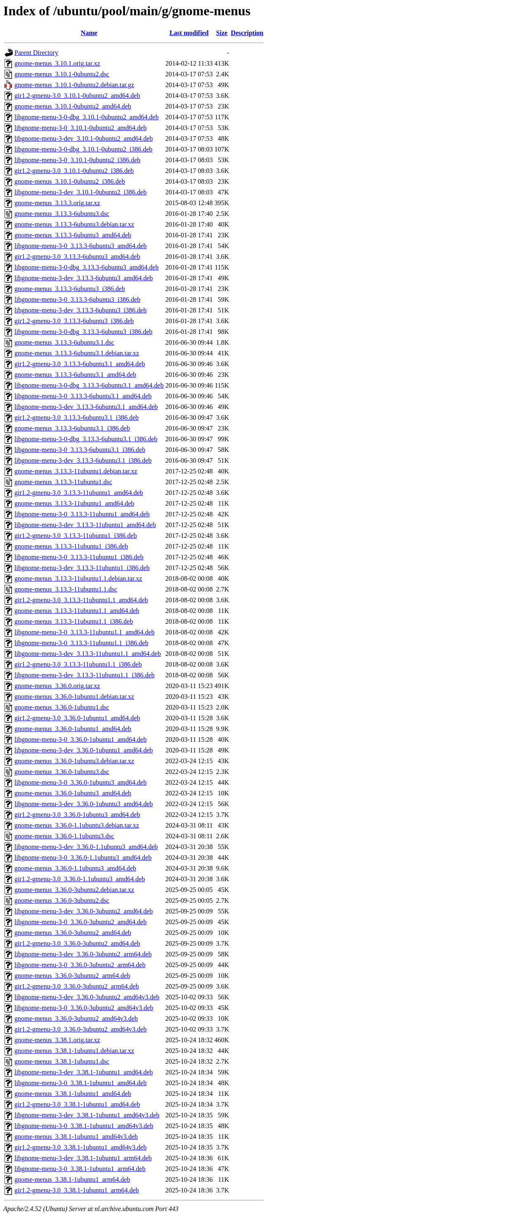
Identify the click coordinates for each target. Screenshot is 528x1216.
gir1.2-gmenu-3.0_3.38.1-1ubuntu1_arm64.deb (76, 1190)
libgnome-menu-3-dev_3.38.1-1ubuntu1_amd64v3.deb (87, 1115)
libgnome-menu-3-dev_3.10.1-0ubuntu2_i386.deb (80, 192)
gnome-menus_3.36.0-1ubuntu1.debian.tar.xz (74, 696)
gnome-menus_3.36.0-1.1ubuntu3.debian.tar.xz (76, 825)
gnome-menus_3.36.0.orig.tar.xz (57, 685)
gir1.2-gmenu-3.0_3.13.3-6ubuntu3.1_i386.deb (76, 417)
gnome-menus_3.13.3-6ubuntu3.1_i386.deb (72, 428)
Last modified (189, 32)
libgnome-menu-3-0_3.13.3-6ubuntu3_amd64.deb (80, 245)
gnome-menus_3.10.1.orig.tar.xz (57, 63)
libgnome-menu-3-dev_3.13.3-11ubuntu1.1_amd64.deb (87, 653)
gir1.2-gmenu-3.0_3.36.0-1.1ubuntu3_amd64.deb (79, 878)
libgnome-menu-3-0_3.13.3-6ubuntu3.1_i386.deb (79, 449)
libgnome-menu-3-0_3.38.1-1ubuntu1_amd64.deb (80, 1082)
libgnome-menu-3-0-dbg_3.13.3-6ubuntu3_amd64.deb (86, 267)
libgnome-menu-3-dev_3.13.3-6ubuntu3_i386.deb (80, 310)
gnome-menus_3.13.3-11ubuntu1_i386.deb (71, 546)
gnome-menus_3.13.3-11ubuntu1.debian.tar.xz (75, 471)
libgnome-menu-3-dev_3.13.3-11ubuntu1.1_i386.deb (84, 675)
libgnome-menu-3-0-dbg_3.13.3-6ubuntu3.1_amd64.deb (89, 385)
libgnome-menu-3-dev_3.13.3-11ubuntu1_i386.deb (82, 567)
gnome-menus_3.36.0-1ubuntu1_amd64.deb (72, 728)
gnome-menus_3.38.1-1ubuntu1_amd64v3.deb (76, 1136)
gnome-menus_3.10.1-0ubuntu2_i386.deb (69, 181)
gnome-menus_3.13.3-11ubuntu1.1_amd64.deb (76, 610)
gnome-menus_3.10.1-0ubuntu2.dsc (61, 74)
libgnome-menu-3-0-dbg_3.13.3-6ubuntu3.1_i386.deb (86, 438)
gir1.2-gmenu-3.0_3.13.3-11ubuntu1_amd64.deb (78, 492)
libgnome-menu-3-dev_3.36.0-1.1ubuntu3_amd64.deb (86, 846)
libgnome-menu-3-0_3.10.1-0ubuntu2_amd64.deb (80, 127)
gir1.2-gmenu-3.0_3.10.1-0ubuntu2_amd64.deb (77, 95)
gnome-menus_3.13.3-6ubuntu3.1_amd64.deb (75, 374)
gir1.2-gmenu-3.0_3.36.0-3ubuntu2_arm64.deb (76, 986)
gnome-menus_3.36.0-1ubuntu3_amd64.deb (72, 793)
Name (89, 32)
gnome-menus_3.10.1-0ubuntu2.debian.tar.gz (74, 84)
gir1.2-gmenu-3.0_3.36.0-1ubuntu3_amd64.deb (77, 814)
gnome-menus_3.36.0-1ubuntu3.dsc (61, 771)
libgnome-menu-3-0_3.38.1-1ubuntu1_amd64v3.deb (83, 1125)
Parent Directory (36, 52)
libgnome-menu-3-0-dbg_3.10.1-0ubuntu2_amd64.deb (86, 117)
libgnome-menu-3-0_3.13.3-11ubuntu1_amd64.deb (82, 514)
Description (247, 32)
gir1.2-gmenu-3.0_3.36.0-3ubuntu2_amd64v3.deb (80, 1029)
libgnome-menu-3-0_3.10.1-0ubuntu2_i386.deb (77, 159)
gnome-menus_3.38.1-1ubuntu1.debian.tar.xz (74, 1050)
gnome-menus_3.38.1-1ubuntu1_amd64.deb (72, 1093)
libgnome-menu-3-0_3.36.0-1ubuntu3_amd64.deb (80, 782)
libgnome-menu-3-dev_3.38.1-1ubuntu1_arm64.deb (83, 1158)
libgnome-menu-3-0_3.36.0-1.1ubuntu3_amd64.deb (82, 857)
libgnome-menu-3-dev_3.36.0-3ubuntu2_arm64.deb (83, 954)
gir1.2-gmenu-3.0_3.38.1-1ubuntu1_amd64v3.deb (80, 1147)
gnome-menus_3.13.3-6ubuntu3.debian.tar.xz (74, 224)
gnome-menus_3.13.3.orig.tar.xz (57, 202)
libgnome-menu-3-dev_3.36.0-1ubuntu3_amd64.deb (83, 803)
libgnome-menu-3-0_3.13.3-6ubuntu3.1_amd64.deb (82, 396)
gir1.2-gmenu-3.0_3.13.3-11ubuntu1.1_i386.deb (78, 664)
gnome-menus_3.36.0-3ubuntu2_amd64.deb (72, 932)
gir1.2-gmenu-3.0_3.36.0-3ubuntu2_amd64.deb (77, 943)
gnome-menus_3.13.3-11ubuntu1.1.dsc (65, 589)
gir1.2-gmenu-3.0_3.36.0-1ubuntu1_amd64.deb (77, 718)
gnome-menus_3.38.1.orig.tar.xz (57, 1039)
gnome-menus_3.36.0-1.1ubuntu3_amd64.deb (75, 868)
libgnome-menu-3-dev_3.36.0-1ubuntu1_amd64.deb (83, 750)
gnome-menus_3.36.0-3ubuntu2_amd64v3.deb (76, 1018)
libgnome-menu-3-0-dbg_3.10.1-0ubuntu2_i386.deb (83, 149)
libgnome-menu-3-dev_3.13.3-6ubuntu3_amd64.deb (83, 278)
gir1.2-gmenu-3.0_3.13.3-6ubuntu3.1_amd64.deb (79, 363)
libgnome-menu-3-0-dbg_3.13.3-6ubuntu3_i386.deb (83, 331)
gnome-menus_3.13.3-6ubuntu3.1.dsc (64, 342)
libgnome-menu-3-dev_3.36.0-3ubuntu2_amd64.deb (83, 911)
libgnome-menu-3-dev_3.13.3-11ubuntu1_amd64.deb (85, 524)
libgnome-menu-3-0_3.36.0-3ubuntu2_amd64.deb (80, 921)
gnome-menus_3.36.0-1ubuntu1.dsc (61, 707)
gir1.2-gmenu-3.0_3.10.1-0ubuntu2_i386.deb (74, 170)
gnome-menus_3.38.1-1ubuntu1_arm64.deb (72, 1179)
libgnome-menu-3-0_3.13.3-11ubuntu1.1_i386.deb (81, 642)
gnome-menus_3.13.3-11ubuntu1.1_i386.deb (73, 621)
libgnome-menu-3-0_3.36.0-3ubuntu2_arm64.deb (80, 964)
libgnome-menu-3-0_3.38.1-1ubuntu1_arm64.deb (80, 1168)
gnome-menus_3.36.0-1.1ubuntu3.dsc (64, 836)
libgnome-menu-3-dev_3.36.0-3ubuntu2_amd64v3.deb (87, 997)
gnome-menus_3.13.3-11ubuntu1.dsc (63, 481)
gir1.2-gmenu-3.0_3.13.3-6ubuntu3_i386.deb (74, 320)
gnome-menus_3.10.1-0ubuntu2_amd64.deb (72, 106)
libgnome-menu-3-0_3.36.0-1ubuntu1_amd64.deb (80, 739)
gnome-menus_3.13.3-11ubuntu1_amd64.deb (74, 503)
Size (222, 32)
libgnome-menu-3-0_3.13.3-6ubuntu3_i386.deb (77, 299)
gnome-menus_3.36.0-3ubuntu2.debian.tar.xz (74, 889)
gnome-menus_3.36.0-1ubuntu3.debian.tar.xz (74, 760)
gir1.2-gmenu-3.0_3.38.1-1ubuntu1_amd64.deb (77, 1104)
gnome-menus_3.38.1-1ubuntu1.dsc (61, 1061)
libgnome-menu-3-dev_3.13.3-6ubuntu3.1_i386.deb (82, 460)
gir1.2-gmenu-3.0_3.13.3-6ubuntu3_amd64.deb (77, 256)
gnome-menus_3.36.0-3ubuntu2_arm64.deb (72, 975)
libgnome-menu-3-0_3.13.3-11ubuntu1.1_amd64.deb (84, 632)
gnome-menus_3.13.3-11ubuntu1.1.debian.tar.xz (78, 578)
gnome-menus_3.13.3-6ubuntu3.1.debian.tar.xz (76, 353)
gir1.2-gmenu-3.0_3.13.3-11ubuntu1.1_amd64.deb (81, 599)
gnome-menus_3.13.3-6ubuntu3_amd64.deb (72, 235)
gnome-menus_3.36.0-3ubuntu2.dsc (61, 900)
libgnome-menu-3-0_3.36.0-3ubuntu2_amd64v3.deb (83, 1007)
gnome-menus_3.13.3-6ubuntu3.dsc (61, 213)
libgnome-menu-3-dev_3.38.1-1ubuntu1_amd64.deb (83, 1072)
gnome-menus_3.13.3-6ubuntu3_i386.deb (69, 288)
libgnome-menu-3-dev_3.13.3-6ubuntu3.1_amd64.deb (86, 406)
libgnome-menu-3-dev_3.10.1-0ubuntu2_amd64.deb (83, 138)
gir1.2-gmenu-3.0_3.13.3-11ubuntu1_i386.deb (75, 535)
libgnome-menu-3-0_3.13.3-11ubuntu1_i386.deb (79, 557)
